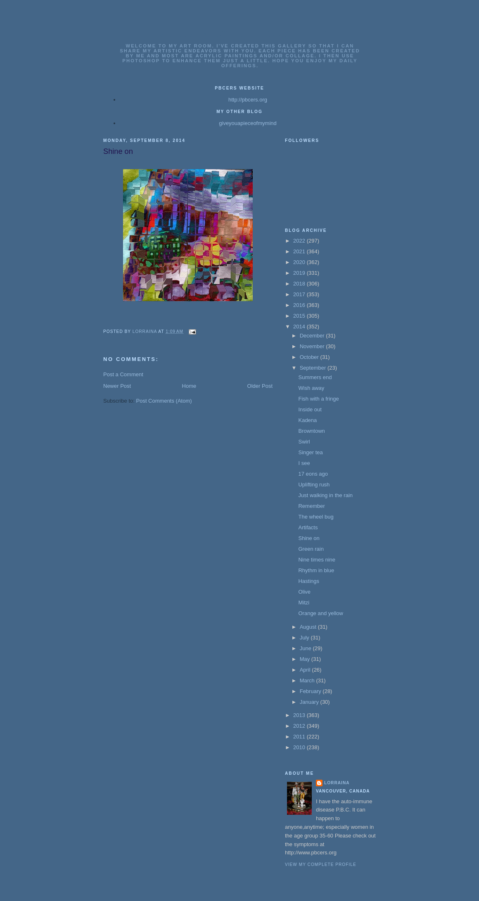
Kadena (307, 420)
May (305, 659)
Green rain (310, 549)
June (306, 648)
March (308, 680)
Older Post (260, 386)
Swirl (304, 442)
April (306, 670)
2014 (300, 326)
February (311, 691)
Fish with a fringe (318, 399)
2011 (300, 737)
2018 (300, 284)
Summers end (315, 377)
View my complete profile (320, 864)
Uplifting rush (314, 484)
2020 (300, 262)
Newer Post (117, 386)
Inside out (309, 409)
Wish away (311, 388)
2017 (300, 294)
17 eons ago (313, 474)
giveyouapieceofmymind (247, 123)
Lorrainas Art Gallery (240, 34)
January (310, 702)
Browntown (311, 431)
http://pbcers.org (247, 100)
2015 (300, 316)
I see (304, 463)
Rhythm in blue (316, 570)
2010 (300, 747)
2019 (300, 273)
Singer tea (310, 452)
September (313, 368)
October (310, 357)
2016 (300, 305)
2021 (300, 251)
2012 (300, 726)
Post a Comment (123, 374)
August (309, 627)
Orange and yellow (320, 613)
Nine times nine (316, 560)
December (313, 336)
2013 (300, 715)
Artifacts (308, 527)
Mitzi (303, 602)
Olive (304, 592)
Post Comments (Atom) (164, 401)
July (305, 637)
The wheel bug (315, 517)
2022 (300, 241)
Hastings (308, 581)
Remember (311, 506)
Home (189, 386)
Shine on (308, 538)
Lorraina (337, 783)
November (313, 346)
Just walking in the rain (325, 495)
